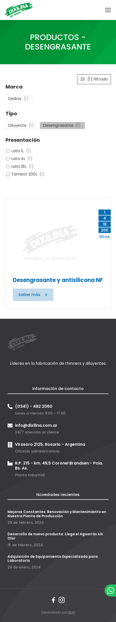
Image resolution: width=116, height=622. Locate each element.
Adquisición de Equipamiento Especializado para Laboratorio (53, 558)
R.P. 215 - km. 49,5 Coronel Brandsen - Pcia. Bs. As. (59, 465)
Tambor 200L (24, 174)
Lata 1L (17, 151)
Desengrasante (58, 125)
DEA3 (71, 612)
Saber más (33, 295)
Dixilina (14, 99)
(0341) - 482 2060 (33, 406)
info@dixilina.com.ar (36, 425)
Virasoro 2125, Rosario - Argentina (50, 444)
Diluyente (17, 125)
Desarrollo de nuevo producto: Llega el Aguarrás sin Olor (55, 536)
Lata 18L (18, 166)
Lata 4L (18, 159)
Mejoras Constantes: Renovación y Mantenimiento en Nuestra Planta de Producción (57, 513)
